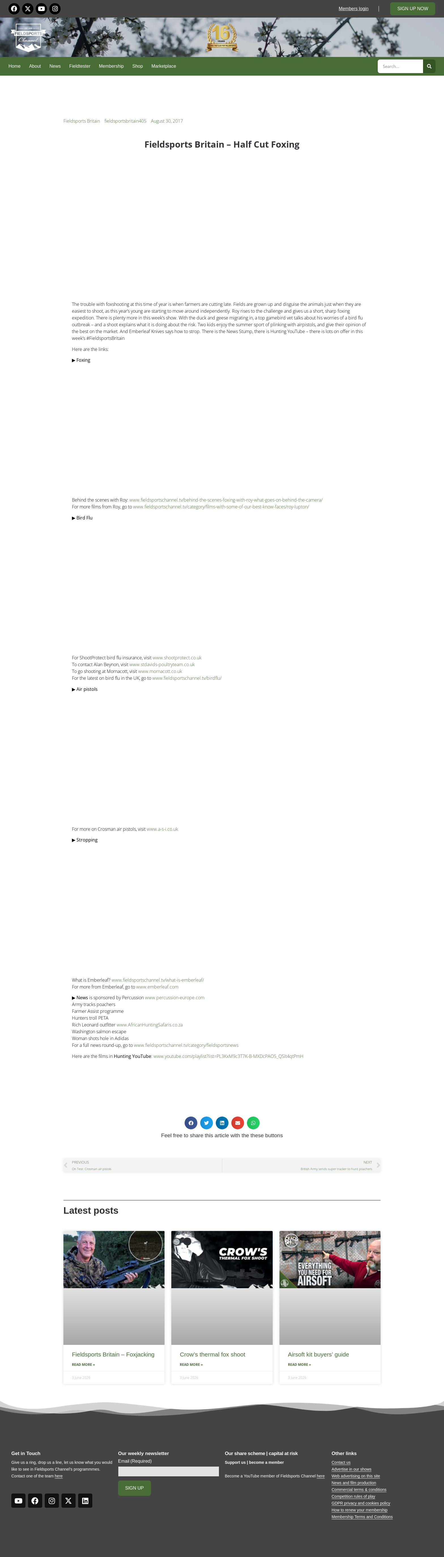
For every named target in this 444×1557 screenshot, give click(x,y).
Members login (353, 8)
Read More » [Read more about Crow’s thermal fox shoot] (191, 1364)
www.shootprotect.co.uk (177, 658)
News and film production (354, 1483)
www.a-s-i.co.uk (162, 829)
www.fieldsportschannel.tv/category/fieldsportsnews (186, 1045)
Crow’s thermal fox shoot (212, 1354)
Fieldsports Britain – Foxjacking (113, 1354)
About (35, 66)
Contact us (341, 1462)
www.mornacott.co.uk (160, 671)
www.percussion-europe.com (174, 997)
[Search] (429, 66)
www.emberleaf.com (157, 987)
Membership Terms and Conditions (362, 1517)
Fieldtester (80, 66)
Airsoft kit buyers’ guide (318, 1354)
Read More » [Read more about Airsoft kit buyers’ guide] (299, 1364)
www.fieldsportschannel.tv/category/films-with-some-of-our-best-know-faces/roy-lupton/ (221, 507)
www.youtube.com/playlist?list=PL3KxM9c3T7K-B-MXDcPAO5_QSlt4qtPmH (228, 1056)
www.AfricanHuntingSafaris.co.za (150, 1025)
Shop (137, 66)
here (59, 1476)
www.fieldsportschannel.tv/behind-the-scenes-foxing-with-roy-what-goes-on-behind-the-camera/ (226, 500)
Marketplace (163, 66)
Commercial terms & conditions (359, 1489)
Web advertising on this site (356, 1476)
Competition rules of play (353, 1496)
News (55, 66)
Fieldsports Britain (81, 121)
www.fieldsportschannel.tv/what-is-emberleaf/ (158, 980)
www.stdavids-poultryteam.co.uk (162, 664)
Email (135, 1461)
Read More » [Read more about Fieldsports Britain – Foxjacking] (83, 1364)
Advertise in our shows (352, 1469)
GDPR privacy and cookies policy (361, 1503)
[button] (191, 1123)
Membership (111, 66)
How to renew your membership (360, 1510)
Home (14, 66)
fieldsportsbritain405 (125, 121)
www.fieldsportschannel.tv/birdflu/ (186, 678)
